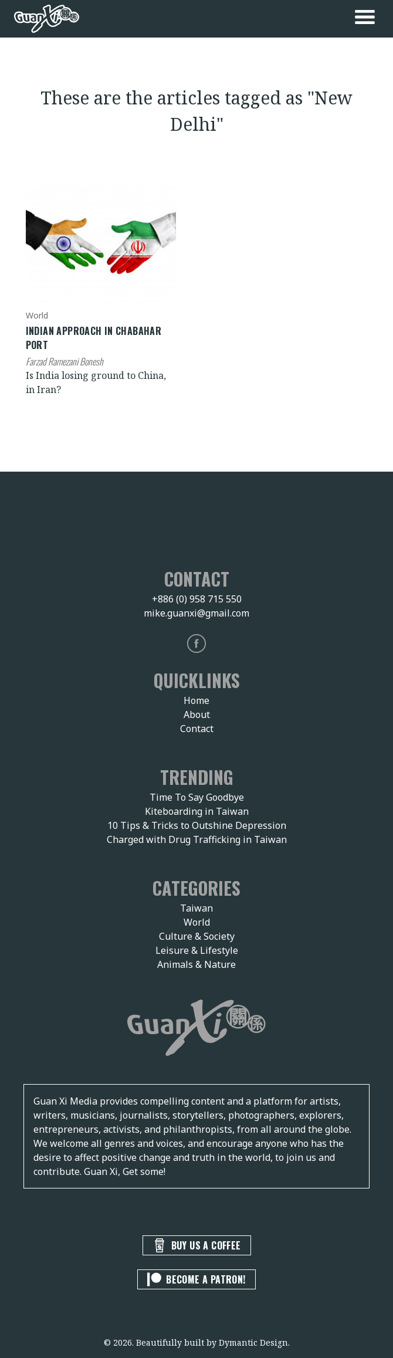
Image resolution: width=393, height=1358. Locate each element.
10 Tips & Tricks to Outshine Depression (196, 825)
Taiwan (196, 908)
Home (196, 700)
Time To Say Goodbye (197, 797)
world (37, 315)
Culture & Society (197, 936)
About (197, 714)
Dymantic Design (253, 1342)
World (197, 922)
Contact (197, 728)
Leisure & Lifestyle (196, 950)
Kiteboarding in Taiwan (197, 811)
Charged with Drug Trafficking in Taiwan (197, 839)
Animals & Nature (196, 964)
